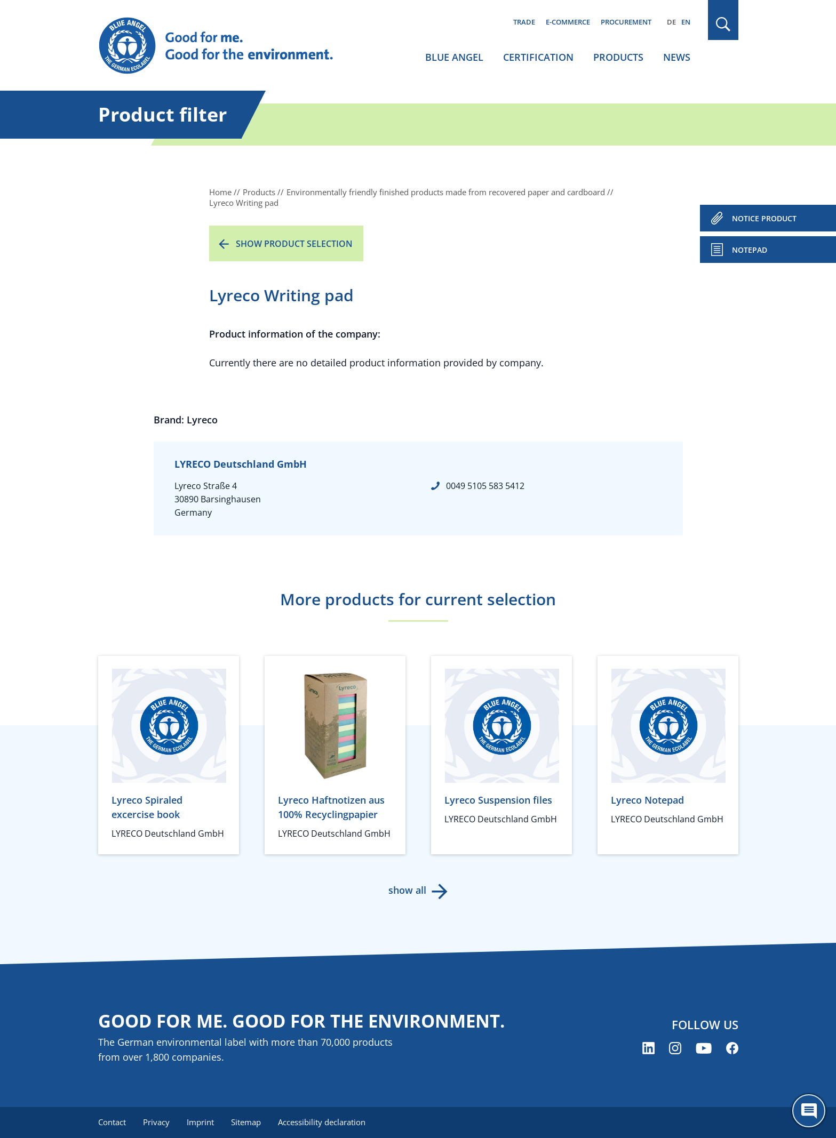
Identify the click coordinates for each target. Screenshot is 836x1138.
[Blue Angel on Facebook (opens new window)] (732, 1048)
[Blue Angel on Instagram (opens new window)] (675, 1048)
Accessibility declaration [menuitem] (321, 1122)
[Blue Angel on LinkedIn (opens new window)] (648, 1048)
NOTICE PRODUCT (764, 218)
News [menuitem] (676, 57)
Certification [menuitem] (538, 57)
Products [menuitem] (618, 57)
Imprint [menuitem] (200, 1122)
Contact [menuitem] (112, 1122)
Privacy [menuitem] (156, 1122)
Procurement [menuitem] (626, 22)
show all (407, 890)
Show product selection (294, 244)
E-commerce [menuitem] (568, 22)
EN (685, 22)
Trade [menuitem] (524, 22)
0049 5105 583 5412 (485, 486)
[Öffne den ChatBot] (808, 1110)
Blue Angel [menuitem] (454, 57)
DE (671, 22)
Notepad (749, 250)
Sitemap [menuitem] (246, 1122)
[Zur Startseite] (226, 46)
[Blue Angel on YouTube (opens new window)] (704, 1048)
